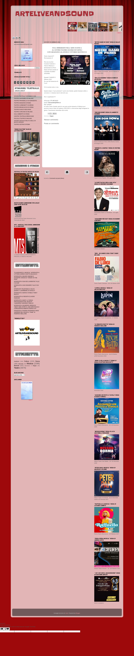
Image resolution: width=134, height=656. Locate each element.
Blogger (78, 613)
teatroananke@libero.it (54, 102)
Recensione (27, 365)
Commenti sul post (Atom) (57, 178)
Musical (16, 365)
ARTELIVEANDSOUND (54, 13)
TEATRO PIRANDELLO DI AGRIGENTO (25, 100)
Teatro (17, 368)
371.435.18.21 (54, 100)
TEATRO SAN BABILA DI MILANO (23, 98)
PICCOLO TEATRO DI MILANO (23, 118)
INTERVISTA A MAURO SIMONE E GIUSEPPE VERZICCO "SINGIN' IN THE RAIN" (25, 278)
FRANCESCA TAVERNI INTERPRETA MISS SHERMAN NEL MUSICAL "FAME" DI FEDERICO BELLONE (26, 312)
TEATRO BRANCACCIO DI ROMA (24, 107)
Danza (37, 361)
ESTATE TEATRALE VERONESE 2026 (25, 96)
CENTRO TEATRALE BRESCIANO (24, 116)
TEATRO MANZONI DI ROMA (22, 103)
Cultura (26, 361)
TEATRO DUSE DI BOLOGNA (22, 109)
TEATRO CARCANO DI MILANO (23, 111)
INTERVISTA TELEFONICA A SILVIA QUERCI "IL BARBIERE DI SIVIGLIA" (24, 289)
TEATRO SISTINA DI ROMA (22, 124)
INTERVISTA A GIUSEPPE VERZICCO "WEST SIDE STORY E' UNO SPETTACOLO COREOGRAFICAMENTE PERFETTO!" (26, 307)
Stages (52, 116)
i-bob (66, 613)
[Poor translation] (7, 628)
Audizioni (16, 361)
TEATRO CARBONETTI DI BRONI (23, 105)
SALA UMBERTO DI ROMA (21, 114)
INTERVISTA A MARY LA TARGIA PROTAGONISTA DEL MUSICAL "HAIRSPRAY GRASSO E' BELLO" (24, 302)
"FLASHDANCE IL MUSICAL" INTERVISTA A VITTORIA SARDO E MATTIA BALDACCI (26, 273)
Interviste (20, 363)
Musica (30, 363)
